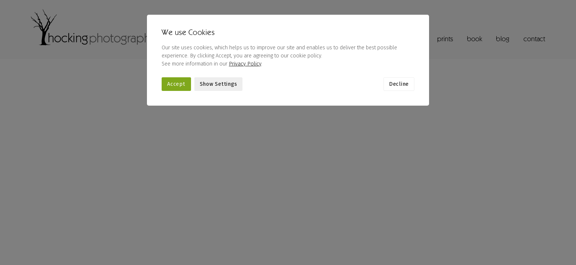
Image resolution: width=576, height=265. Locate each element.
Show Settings (218, 84)
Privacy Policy (245, 64)
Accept (176, 84)
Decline (399, 84)
